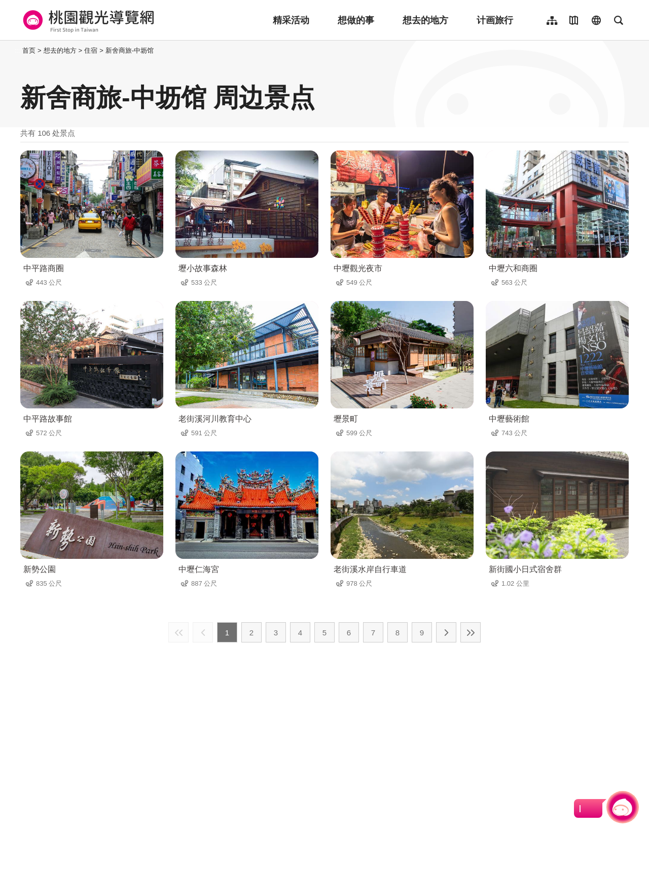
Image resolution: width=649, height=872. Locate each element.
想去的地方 (425, 20)
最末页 (470, 632)
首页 (28, 50)
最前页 (178, 632)
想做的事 (356, 20)
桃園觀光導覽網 (87, 20)
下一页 (446, 632)
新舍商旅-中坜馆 (129, 50)
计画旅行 (495, 20)
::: (17, 50)
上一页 (203, 632)
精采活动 (291, 20)
